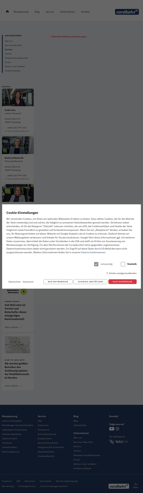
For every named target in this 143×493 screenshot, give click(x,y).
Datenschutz (14, 281)
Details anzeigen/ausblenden (123, 273)
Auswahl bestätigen (90, 281)
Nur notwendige (58, 281)
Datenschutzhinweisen (93, 252)
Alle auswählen (122, 281)
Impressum (28, 281)
